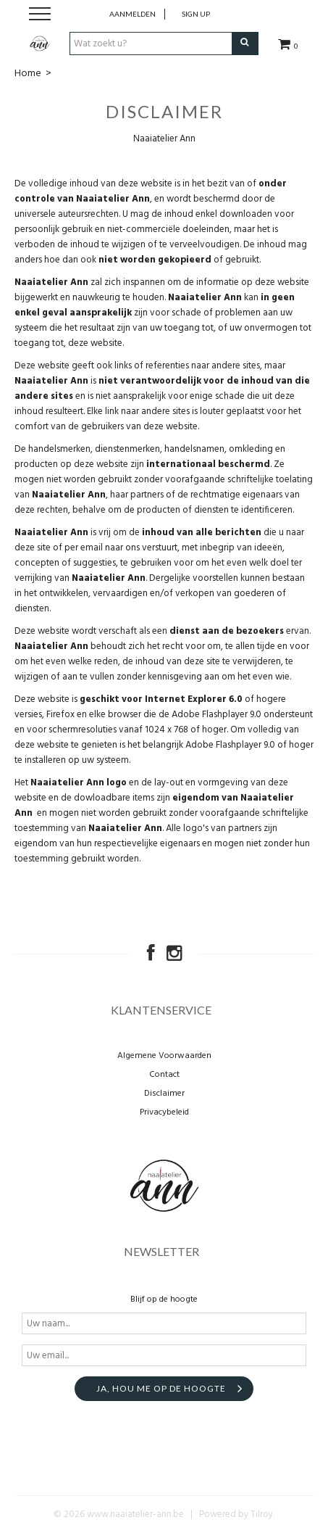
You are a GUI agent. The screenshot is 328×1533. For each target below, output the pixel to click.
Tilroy (262, 1514)
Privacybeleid (164, 1112)
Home (27, 73)
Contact (164, 1074)
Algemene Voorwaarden (164, 1056)
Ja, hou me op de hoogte (161, 1388)
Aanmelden (132, 13)
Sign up (196, 13)
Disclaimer (164, 1093)
